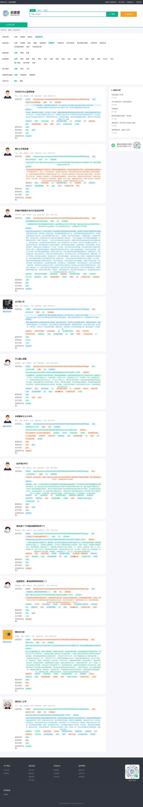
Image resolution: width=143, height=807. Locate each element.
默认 (15, 81)
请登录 (107, 2)
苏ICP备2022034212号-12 (76, 803)
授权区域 (103, 43)
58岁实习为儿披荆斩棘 (24, 92)
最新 (21, 81)
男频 (21, 53)
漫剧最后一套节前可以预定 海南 (123, 123)
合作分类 (10, 25)
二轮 (27, 69)
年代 (112, 59)
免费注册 (113, 2)
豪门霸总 (17, 63)
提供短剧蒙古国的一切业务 (122, 116)
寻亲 (45, 59)
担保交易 (81, 777)
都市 (98, 59)
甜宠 (57, 59)
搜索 (112, 14)
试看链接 (43, 43)
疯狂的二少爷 (20, 702)
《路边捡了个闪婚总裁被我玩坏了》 (30, 526)
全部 (15, 37)
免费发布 (128, 14)
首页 (9, 30)
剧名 (29, 43)
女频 (27, 53)
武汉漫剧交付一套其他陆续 (122, 102)
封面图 (22, 43)
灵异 (33, 63)
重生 (33, 59)
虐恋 (75, 59)
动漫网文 (115, 109)
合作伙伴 (56, 777)
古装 (80, 59)
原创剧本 (23, 75)
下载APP (139, 2)
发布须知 (31, 780)
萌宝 (39, 59)
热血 (63, 59)
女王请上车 (20, 302)
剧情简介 (52, 43)
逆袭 (92, 59)
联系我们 (6, 773)
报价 (28, 47)
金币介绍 (81, 773)
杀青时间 (94, 43)
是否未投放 (70, 43)
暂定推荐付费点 (82, 43)
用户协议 (121, 2)
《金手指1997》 (22, 464)
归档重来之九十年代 (23, 416)
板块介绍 (81, 770)
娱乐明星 (26, 63)
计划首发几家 (37, 47)
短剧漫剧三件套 (117, 95)
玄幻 (69, 59)
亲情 (51, 59)
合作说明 (56, 773)
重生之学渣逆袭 (21, 149)
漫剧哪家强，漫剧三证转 (121, 130)
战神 (21, 59)
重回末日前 (20, 632)
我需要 (22, 37)
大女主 (105, 59)
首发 (21, 69)
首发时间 (61, 43)
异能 (86, 59)
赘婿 (27, 59)
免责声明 (31, 777)
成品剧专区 (39, 37)
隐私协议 (130, 2)
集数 (35, 43)
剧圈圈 (6, 794)
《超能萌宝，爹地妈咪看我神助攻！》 (31, 581)
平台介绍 (6, 770)
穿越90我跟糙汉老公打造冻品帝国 (29, 211)
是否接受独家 (19, 47)
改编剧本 (32, 75)
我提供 (30, 37)
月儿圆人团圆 (20, 359)
